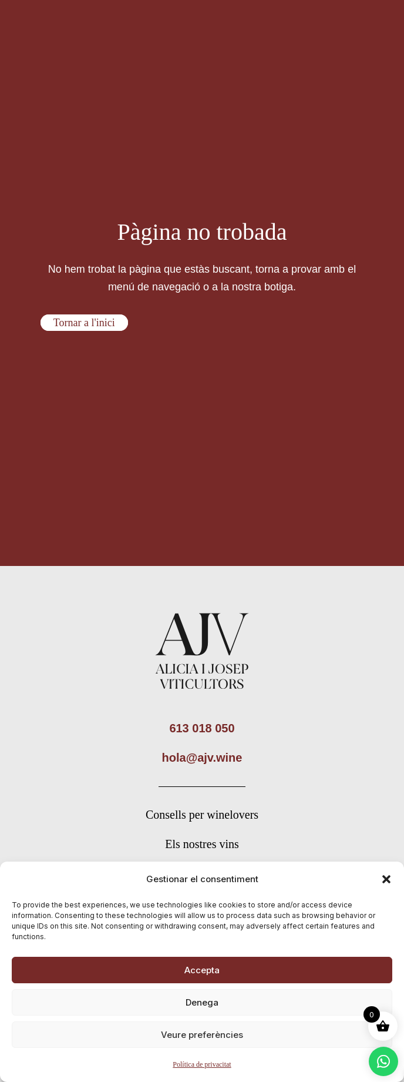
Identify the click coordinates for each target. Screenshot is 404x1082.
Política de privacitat (202, 1064)
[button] (386, 879)
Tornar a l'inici (84, 323)
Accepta (202, 970)
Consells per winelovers (202, 814)
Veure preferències (202, 1034)
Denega (202, 1002)
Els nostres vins (202, 844)
